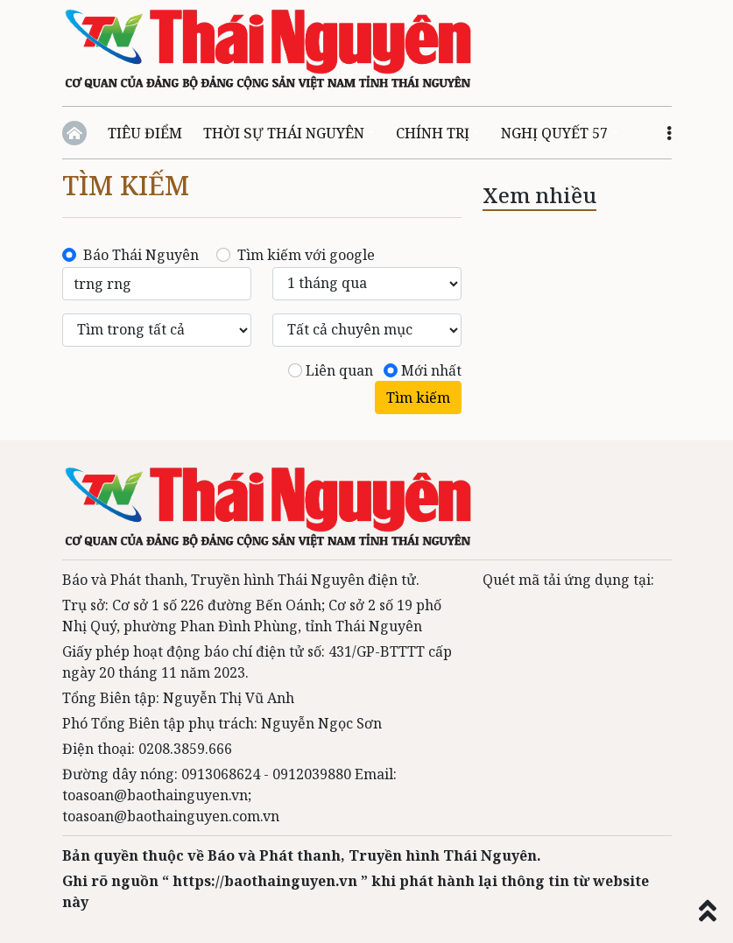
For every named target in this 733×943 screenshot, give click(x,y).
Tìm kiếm (125, 185)
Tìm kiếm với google (306, 254)
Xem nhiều (539, 194)
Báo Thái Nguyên (141, 254)
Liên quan (339, 370)
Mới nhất (431, 370)
